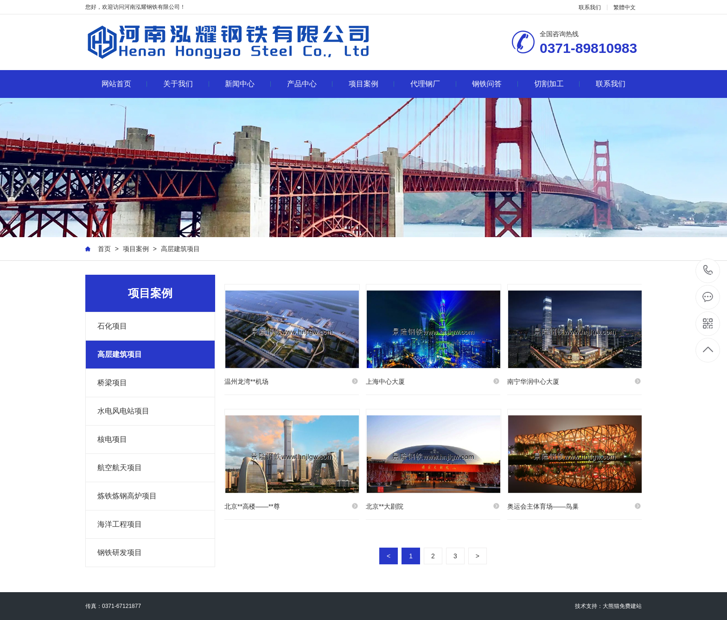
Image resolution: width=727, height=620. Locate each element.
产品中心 (310, 84)
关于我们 (186, 84)
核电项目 (112, 439)
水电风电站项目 (123, 411)
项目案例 (372, 84)
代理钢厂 (433, 84)
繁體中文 (624, 7)
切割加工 (557, 84)
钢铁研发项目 (119, 552)
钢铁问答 (495, 84)
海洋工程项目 (119, 524)
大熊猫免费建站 (622, 606)
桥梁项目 (112, 383)
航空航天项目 (119, 467)
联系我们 (590, 7)
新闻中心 (248, 84)
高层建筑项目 (180, 248)
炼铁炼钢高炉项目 (127, 496)
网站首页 (124, 84)
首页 (104, 248)
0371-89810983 (708, 270)
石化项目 (112, 326)
